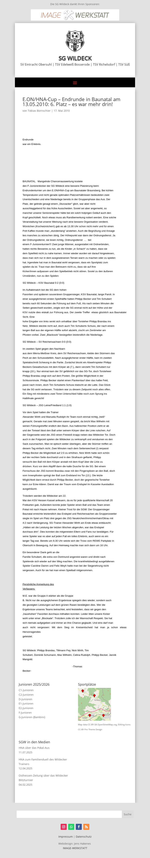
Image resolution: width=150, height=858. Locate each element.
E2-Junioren (26, 708)
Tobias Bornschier (39, 110)
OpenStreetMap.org (107, 724)
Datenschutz (84, 836)
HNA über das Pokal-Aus (34, 748)
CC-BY (81, 729)
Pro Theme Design (93, 729)
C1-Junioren (26, 690)
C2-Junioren (26, 694)
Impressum (65, 836)
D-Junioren (25, 699)
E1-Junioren (26, 703)
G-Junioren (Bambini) (32, 717)
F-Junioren (25, 712)
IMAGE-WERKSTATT (75, 848)
